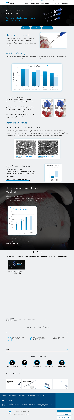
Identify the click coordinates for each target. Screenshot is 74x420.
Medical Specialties (12, 395)
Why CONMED (40, 395)
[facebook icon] (65, 397)
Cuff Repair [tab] (20, 256)
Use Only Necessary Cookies (64, 417)
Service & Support (31, 395)
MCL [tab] (55, 256)
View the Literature (11, 333)
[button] (52, 1)
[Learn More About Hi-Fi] (19, 180)
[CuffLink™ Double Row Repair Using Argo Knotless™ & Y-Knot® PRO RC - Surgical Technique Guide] (37, 340)
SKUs (7, 349)
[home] (10, 3)
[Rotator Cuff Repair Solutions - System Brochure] (57, 339)
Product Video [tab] (11, 256)
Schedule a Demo (47, 27)
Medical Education (22, 395)
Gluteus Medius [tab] (62, 256)
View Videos (36, 27)
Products (4, 395)
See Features (25, 27)
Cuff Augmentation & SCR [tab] (32, 256)
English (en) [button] (62, 0)
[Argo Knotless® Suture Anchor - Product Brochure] (16, 339)
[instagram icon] (65, 403)
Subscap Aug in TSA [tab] (46, 256)
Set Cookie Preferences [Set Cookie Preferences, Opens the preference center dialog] (64, 414)
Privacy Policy (27, 414)
